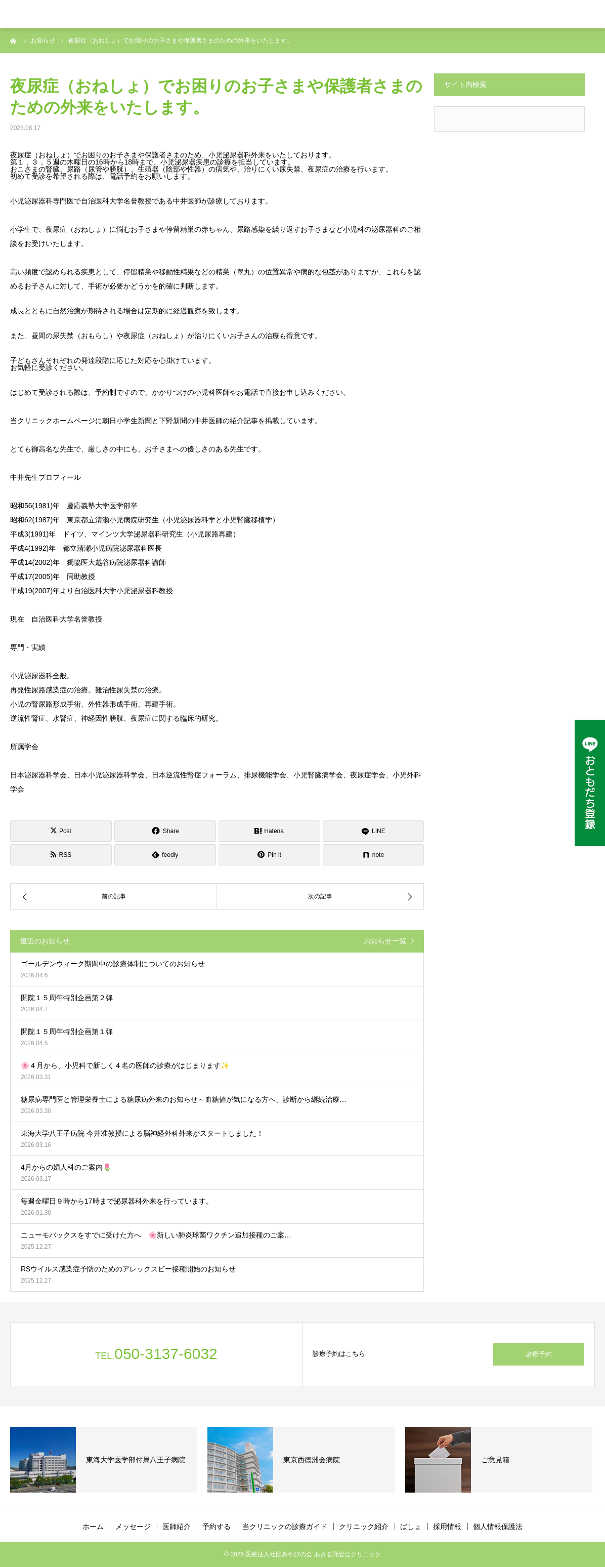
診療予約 (539, 1354)
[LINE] (373, 831)
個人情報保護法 (498, 1526)
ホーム (93, 1526)
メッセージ (133, 1526)
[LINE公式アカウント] (590, 783)
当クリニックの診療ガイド (284, 1526)
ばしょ (410, 1526)
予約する (216, 1526)
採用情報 (447, 1526)
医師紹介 (176, 1526)
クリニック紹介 (363, 1526)
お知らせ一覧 (385, 941)
